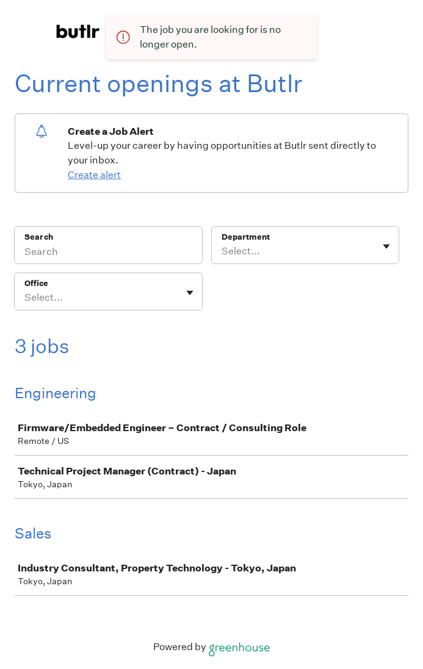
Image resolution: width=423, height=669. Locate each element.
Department (246, 237)
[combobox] (222, 251)
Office (36, 283)
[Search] (108, 253)
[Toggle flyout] (386, 246)
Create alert (94, 175)
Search (38, 237)
